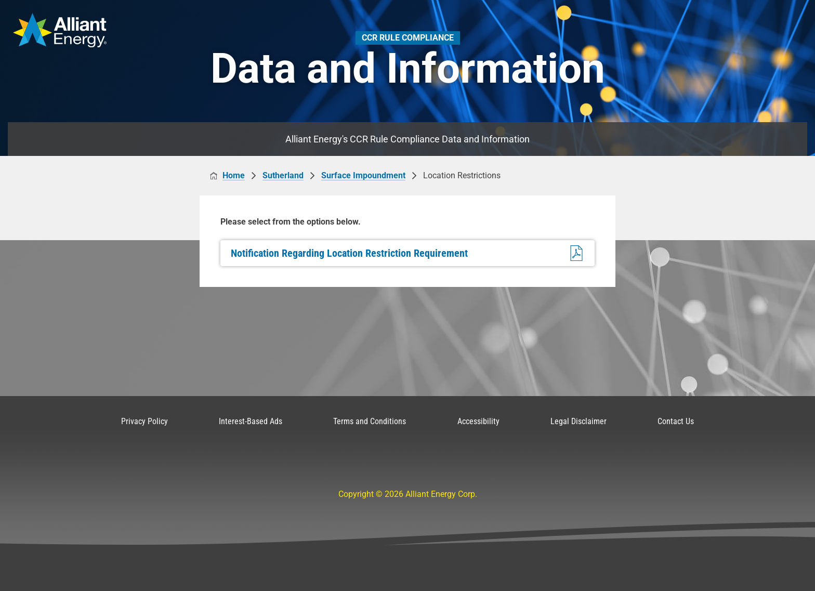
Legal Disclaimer (578, 421)
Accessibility (478, 421)
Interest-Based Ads (250, 421)
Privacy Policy (144, 421)
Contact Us (676, 421)
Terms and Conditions (369, 421)
